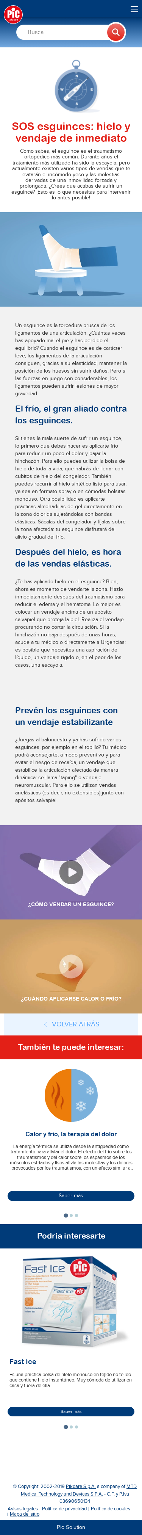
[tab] (66, 1216)
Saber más (71, 1196)
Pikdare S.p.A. (81, 1486)
